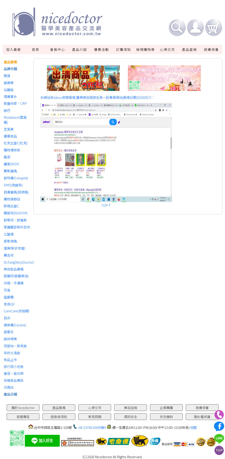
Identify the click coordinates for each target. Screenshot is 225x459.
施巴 (7, 110)
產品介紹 (79, 49)
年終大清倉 (12, 353)
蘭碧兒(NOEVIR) (15, 213)
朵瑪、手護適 (14, 283)
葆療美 (9, 82)
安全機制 (166, 416)
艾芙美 (9, 129)
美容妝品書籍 (14, 269)
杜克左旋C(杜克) (15, 143)
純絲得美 (10, 338)
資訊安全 (130, 416)
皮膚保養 (211, 49)
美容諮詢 (130, 407)
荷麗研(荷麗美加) (16, 276)
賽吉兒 (9, 255)
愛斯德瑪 (10, 241)
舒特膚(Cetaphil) (16, 178)
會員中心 (57, 49)
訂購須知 (123, 49)
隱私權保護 (202, 416)
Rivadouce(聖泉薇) (15, 119)
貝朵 (7, 318)
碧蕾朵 (9, 331)
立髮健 (9, 234)
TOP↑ (106, 205)
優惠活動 (101, 49)
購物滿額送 (12, 199)
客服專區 (23, 416)
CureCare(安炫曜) (16, 310)
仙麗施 (9, 89)
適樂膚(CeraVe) (15, 325)
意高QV (9, 304)
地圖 (193, 427)
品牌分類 (10, 68)
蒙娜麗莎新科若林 (17, 227)
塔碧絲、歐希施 (15, 345)
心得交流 (167, 49)
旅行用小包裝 (14, 366)
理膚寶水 (10, 96)
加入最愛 (13, 49)
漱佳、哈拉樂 (14, 373)
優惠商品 (10, 136)
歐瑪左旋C (11, 206)
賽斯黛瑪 (10, 171)
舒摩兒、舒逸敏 (15, 220)
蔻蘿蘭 (9, 297)
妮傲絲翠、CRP (15, 103)
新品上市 (10, 359)
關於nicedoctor (23, 407)
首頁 (35, 49)
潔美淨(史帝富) (14, 248)
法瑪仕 (9, 387)
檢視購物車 (145, 49)
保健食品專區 (14, 380)
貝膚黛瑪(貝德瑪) (16, 192)
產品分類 (10, 394)
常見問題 (94, 416)
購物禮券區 (12, 150)
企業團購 (166, 407)
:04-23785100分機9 (92, 427)
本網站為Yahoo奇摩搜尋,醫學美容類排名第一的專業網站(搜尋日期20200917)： (97, 97)
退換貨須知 (59, 416)
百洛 (7, 290)
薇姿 (7, 156)
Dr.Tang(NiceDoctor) (17, 262)
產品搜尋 (10, 62)
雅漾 (7, 75)
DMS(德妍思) (13, 185)
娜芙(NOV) (11, 164)
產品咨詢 (189, 49)
